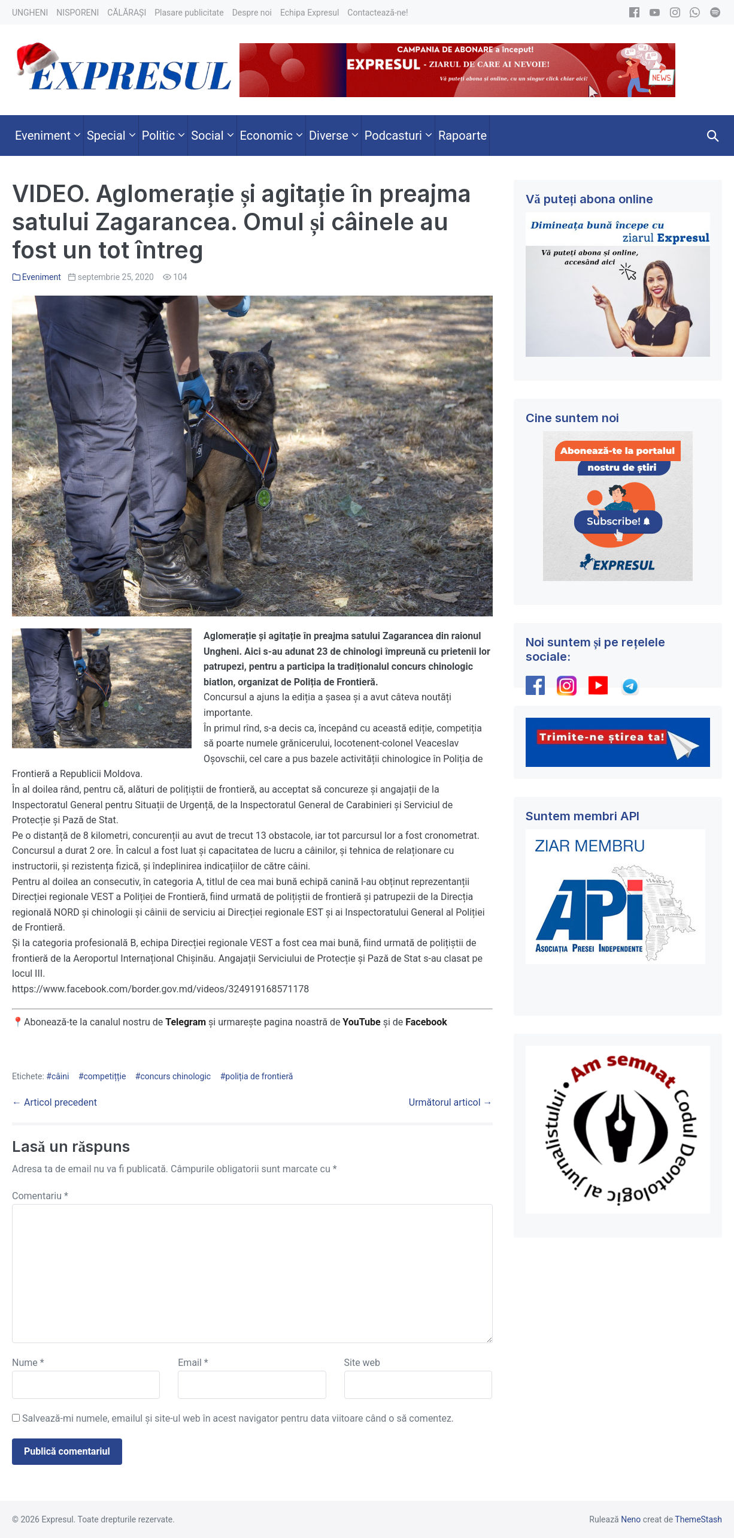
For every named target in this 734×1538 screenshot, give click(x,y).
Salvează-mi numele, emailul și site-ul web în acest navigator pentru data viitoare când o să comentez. (238, 1418)
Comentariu (40, 1196)
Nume (28, 1362)
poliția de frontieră (259, 1076)
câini (60, 1076)
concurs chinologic (175, 1076)
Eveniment (41, 277)
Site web (362, 1362)
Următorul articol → (451, 1102)
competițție (105, 1076)
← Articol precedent (54, 1102)
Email (193, 1362)
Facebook (427, 1022)
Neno (631, 1519)
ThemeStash (698, 1519)
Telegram (185, 1022)
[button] (713, 135)
